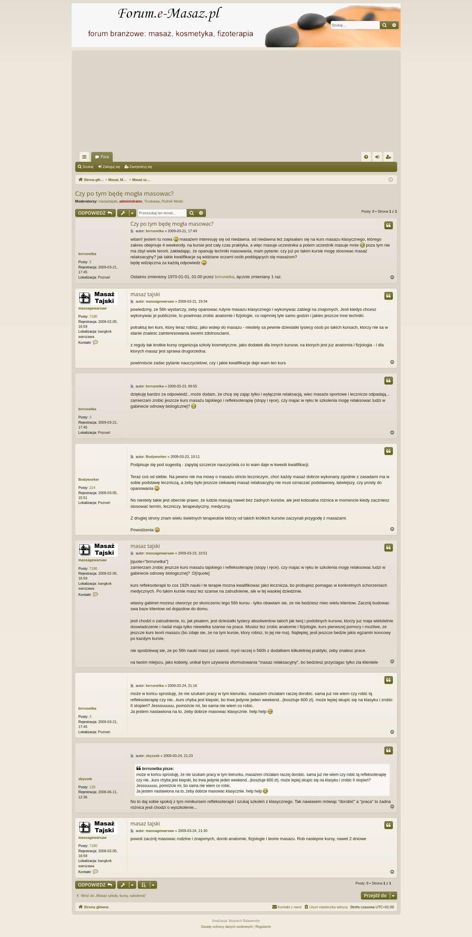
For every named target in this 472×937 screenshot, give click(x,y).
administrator (130, 201)
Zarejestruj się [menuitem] (389, 158)
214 (92, 488)
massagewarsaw (93, 308)
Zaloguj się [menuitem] (378, 158)
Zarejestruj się (141, 167)
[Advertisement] (270, 103)
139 (92, 787)
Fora (105, 157)
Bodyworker (89, 479)
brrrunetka (87, 254)
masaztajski (108, 201)
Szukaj (88, 167)
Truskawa (152, 201)
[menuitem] (366, 157)
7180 (93, 316)
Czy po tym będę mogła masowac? (124, 193)
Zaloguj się (111, 167)
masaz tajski (145, 294)
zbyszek (85, 779)
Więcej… (85, 158)
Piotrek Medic (172, 201)
